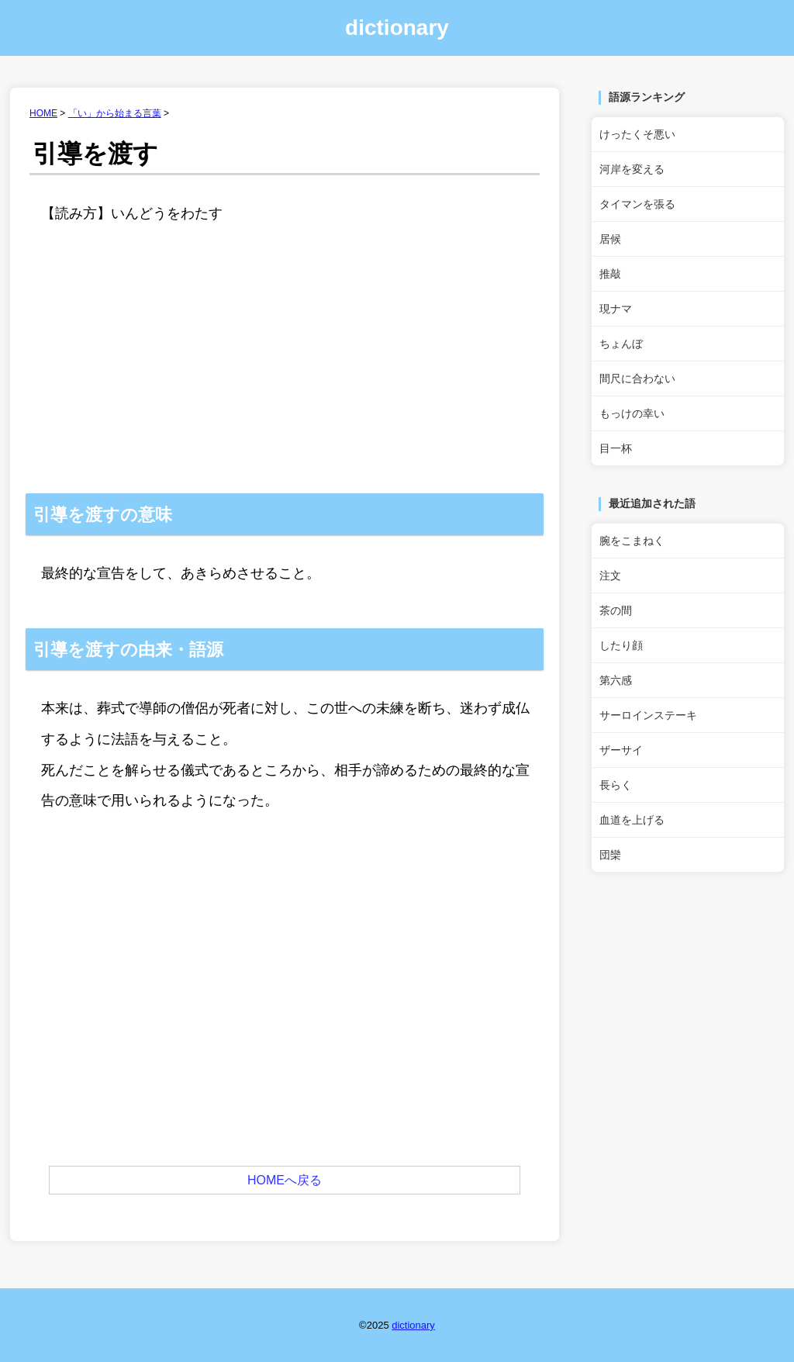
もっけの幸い (632, 413)
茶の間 (615, 610)
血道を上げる (632, 820)
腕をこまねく (632, 540)
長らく (615, 785)
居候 (610, 239)
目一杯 (615, 448)
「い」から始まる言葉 (114, 113)
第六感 (615, 680)
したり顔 (621, 645)
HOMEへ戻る (284, 1180)
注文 (610, 575)
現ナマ (615, 308)
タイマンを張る (637, 204)
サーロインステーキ (648, 715)
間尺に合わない (637, 378)
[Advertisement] (285, 377)
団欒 (610, 855)
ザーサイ (621, 750)
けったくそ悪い (637, 134)
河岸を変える (632, 169)
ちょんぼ (621, 343)
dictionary (397, 28)
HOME (43, 113)
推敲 (610, 274)
